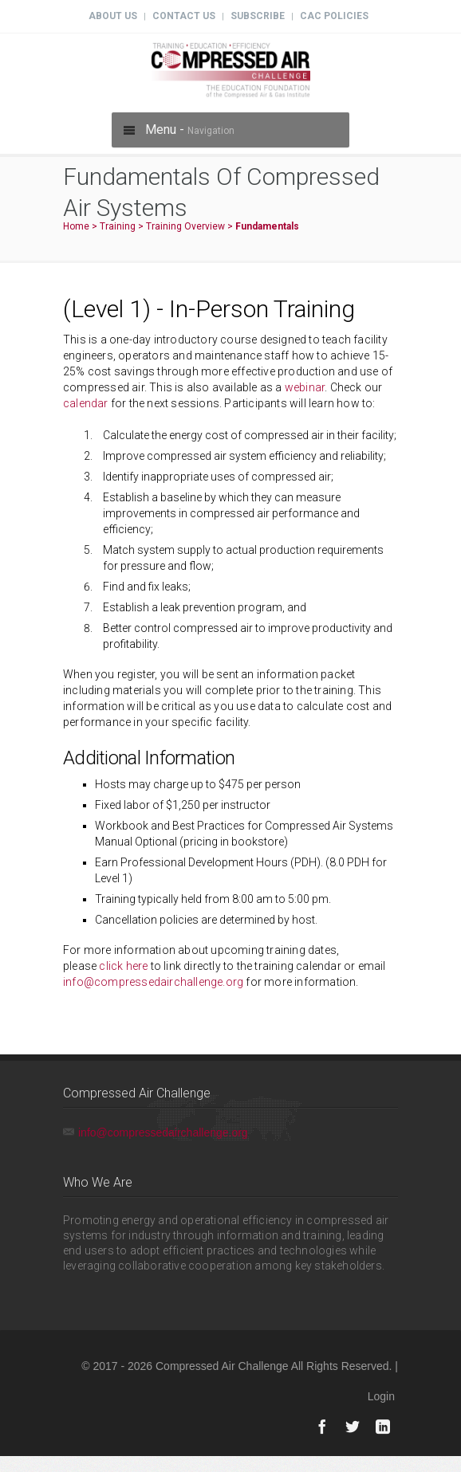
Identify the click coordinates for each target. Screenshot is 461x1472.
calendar (85, 403)
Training (118, 226)
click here (123, 966)
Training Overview (185, 226)
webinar (305, 387)
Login (381, 1396)
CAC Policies (334, 16)
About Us (113, 16)
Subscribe (257, 16)
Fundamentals (267, 226)
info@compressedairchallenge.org (153, 981)
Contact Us (183, 16)
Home (76, 226)
